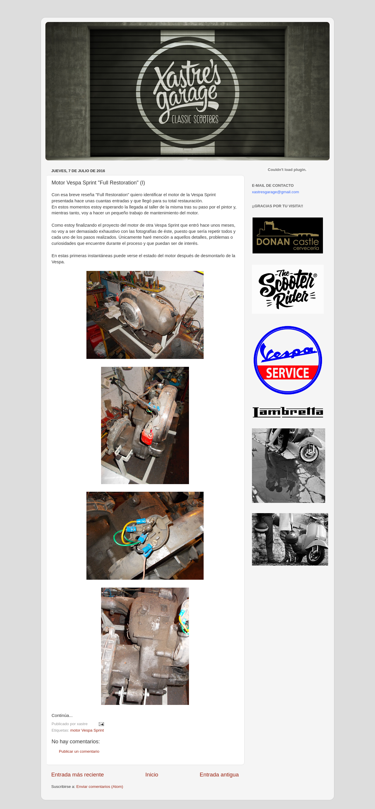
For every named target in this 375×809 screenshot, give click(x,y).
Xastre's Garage (62, 29)
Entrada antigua (219, 774)
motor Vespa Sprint (87, 730)
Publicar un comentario (79, 751)
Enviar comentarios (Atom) (99, 786)
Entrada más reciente (77, 774)
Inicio (151, 774)
